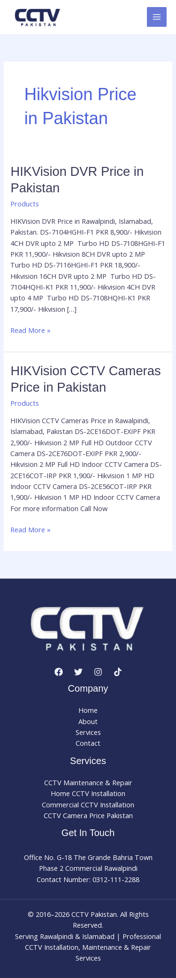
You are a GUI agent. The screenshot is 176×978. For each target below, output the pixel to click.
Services (88, 732)
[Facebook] (58, 672)
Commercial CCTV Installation (88, 804)
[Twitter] (78, 672)
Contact (88, 743)
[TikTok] (118, 672)
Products (24, 203)
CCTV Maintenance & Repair (88, 782)
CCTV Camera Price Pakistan (88, 815)
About (88, 721)
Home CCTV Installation (88, 793)
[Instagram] (98, 672)
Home (88, 710)
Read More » (30, 330)
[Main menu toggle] (157, 17)
